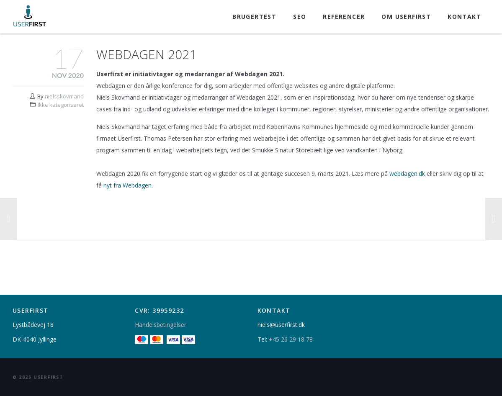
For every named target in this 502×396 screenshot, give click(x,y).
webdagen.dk (407, 173)
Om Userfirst (406, 17)
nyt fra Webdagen (127, 185)
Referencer (344, 17)
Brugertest (254, 17)
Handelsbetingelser (160, 325)
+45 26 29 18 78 (291, 339)
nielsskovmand (64, 96)
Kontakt (464, 17)
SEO (299, 17)
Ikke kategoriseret (61, 104)
